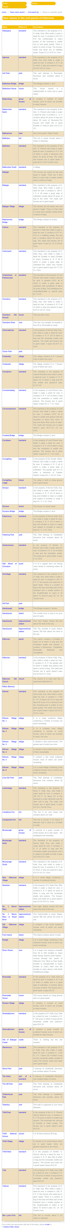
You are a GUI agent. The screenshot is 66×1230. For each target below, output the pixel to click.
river (20, 322)
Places (34, 3)
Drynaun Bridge (8, 511)
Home (4, 3)
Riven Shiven (7, 950)
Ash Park (6, 73)
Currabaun (6, 440)
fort (20, 138)
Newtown (6, 885)
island (21, 613)
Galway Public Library (11, 1227)
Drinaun (5, 488)
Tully (4, 1170)
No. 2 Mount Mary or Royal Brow (9, 917)
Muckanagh (7, 830)
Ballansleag (7, 99)
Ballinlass (6, 138)
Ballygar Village (8, 206)
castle (21, 1040)
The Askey (6, 1076)
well (20, 1105)
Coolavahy (6, 356)
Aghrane (5, 57)
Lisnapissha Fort (9, 820)
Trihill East (6, 1112)
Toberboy (6, 1105)
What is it (23, 27)
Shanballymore (8, 1013)
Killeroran (6, 639)
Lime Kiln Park (8, 778)
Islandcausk (7, 613)
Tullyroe (5, 1186)
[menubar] (33, 5)
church (21, 679)
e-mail (47, 1224)
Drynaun (5, 506)
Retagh (5, 940)
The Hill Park (7, 1084)
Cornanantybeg (8, 390)
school (21, 1134)
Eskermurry (7, 516)
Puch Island (7, 935)
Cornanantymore (9, 409)
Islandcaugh (7, 608)
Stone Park (6, 1069)
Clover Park (7, 351)
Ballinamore (7, 133)
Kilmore (5, 691)
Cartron (5, 227)
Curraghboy (7, 459)
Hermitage (6, 574)
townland (22, 31)
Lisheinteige (7, 788)
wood (21, 564)
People (5, 7)
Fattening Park (8, 535)
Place (4, 27)
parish (21, 639)
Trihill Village (7, 1141)
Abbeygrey (6, 31)
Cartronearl (6, 251)
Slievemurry (7, 1047)
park (20, 73)
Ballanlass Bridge (9, 84)
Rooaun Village (8, 1003)
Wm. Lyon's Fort (8, 1215)
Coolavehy (6, 364)
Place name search (17, 12)
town (21, 133)
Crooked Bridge (8, 435)
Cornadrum (6, 372)
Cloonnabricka (8, 330)
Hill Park (5, 603)
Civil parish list (33, 12)
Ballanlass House (9, 89)
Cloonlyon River (8, 322)
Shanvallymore (8, 1029)
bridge (21, 84)
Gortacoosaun (8, 545)
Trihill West (6, 1152)
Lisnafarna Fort (8, 812)
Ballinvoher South (9, 167)
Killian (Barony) (8, 686)
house (21, 89)
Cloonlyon (6, 299)
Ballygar (5, 172)
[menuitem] (16, 3)
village (21, 206)
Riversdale (6, 977)
